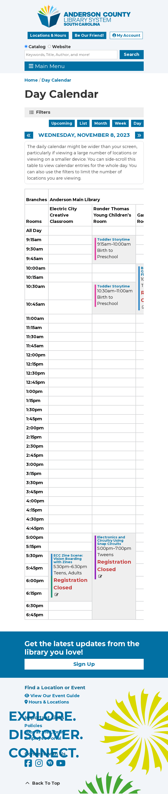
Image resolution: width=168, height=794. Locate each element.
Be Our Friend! (89, 35)
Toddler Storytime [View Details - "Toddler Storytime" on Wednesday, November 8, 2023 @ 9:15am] (113, 239)
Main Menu (47, 66)
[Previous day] (29, 135)
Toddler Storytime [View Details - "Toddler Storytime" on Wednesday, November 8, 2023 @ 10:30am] (113, 286)
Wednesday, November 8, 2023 (84, 135)
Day (137, 123)
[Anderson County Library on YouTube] (61, 765)
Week (120, 123)
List (83, 123)
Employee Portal (43, 738)
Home (31, 80)
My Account (126, 35)
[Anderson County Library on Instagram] (39, 765)
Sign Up (84, 664)
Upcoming (61, 123)
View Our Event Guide (52, 695)
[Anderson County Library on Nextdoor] (50, 762)
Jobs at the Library (45, 732)
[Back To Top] (84, 783)
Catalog (37, 46)
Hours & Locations (47, 702)
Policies (33, 725)
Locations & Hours (48, 35)
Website (61, 46)
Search (131, 54)
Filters (44, 112)
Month (100, 123)
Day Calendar (56, 80)
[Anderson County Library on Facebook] (29, 765)
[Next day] (139, 135)
